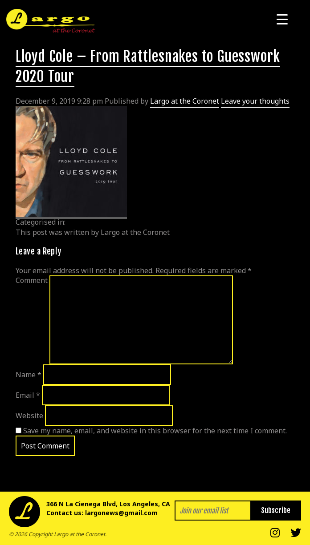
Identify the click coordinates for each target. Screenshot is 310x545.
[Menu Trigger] (282, 19)
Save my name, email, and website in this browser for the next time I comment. (155, 431)
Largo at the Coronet (184, 101)
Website (29, 415)
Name (28, 374)
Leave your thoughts (255, 101)
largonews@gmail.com (121, 513)
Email (28, 395)
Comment (32, 280)
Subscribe (275, 510)
